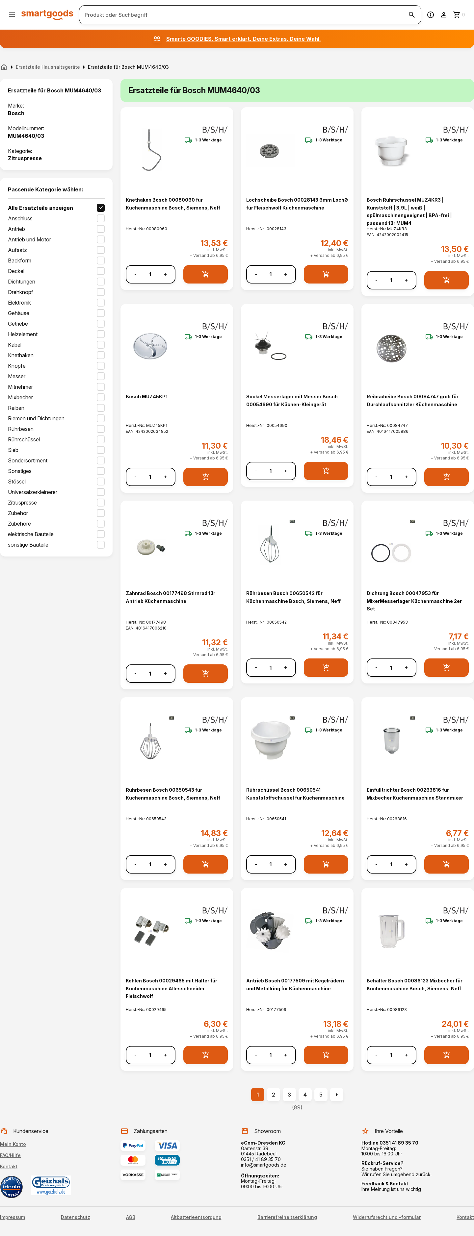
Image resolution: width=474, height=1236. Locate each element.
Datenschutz (75, 1217)
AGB (130, 1217)
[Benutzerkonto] (444, 15)
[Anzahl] (150, 274)
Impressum (12, 1217)
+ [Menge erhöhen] (165, 274)
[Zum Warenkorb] (459, 15)
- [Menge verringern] (135, 274)
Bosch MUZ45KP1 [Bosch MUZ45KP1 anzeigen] (147, 396)
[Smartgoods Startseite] (47, 15)
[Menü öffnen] (12, 15)
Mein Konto (13, 1144)
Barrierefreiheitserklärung (287, 1217)
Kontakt (8, 1166)
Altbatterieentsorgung (196, 1217)
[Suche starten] (412, 15)
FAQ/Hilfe (10, 1155)
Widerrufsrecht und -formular (387, 1217)
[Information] (430, 15)
